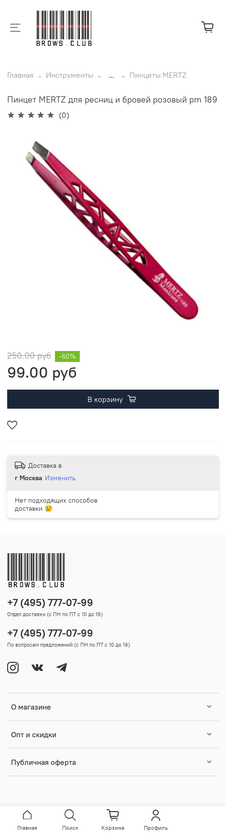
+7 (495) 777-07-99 (50, 602)
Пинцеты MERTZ (157, 75)
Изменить (60, 478)
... (111, 75)
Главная (20, 75)
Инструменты (69, 75)
